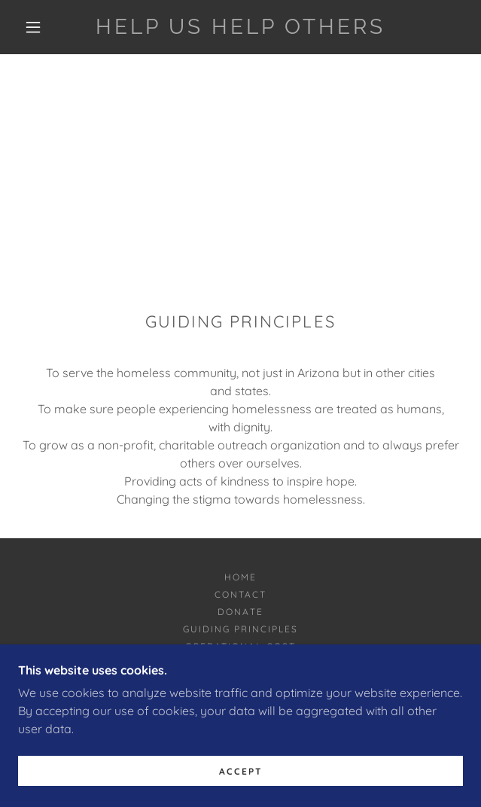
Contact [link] (240, 594)
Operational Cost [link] (240, 646)
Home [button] (240, 577)
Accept (241, 781)
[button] (40, 27)
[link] (240, 27)
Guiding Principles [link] (240, 629)
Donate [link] (240, 611)
